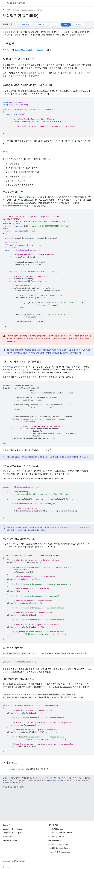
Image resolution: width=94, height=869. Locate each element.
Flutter (78, 25)
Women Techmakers (11, 840)
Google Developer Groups (12, 829)
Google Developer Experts (12, 833)
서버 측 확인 (8, 367)
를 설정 (31, 50)
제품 (8, 10)
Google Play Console (56, 837)
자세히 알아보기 (40, 530)
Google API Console (55, 829)
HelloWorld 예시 (14, 769)
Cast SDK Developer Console (59, 848)
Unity (66, 25)
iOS (54, 25)
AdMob (16, 3)
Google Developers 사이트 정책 (57, 780)
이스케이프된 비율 (34, 457)
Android (23, 25)
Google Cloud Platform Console (60, 833)
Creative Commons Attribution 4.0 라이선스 (47, 778)
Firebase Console (54, 840)
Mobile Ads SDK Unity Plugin (32, 10)
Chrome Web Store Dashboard (59, 852)
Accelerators (8, 837)
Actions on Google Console (58, 844)
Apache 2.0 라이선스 (10, 780)
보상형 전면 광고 (9, 32)
